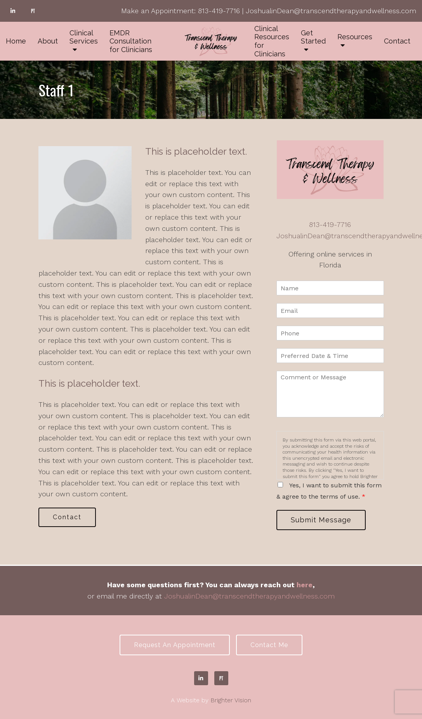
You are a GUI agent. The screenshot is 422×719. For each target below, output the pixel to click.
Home (16, 41)
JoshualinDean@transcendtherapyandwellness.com (331, 11)
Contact (397, 41)
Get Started (313, 37)
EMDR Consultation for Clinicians (130, 41)
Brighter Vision (230, 700)
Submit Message (321, 520)
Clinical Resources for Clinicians (271, 41)
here (305, 585)
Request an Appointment (174, 645)
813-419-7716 (219, 11)
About (48, 41)
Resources (354, 37)
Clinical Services (83, 37)
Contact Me (269, 645)
